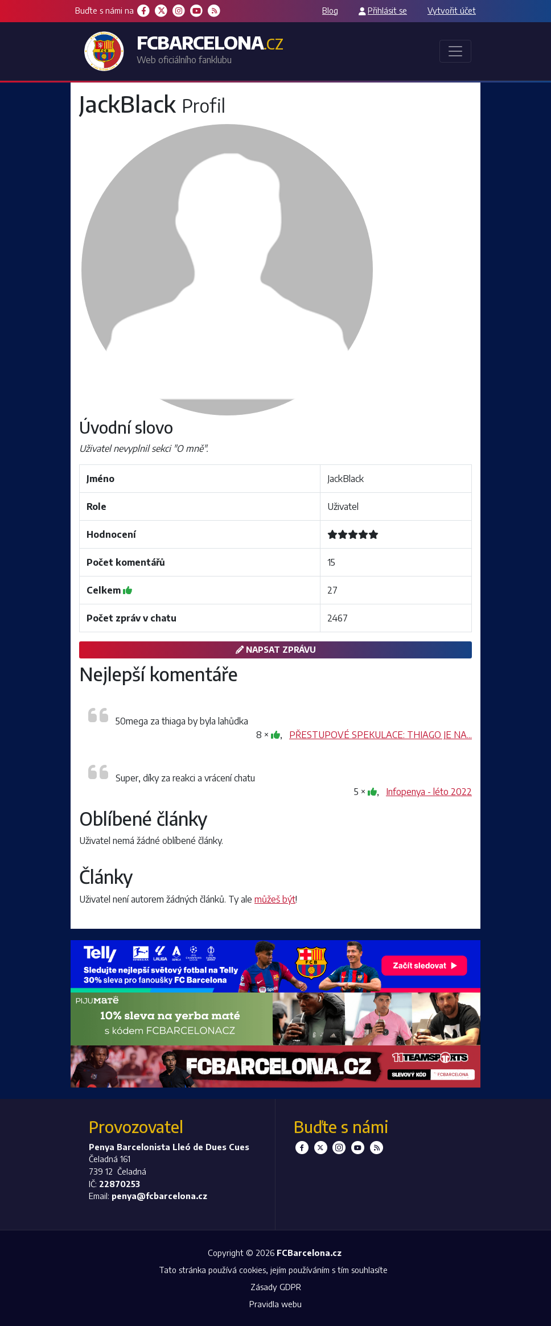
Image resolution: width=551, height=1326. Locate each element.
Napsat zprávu (276, 649)
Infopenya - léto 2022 (429, 791)
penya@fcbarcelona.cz (159, 1196)
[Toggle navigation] (455, 51)
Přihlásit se (387, 10)
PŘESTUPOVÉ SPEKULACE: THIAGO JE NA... (380, 734)
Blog (330, 10)
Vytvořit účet (451, 10)
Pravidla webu (275, 1304)
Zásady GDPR (275, 1287)
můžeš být (274, 899)
